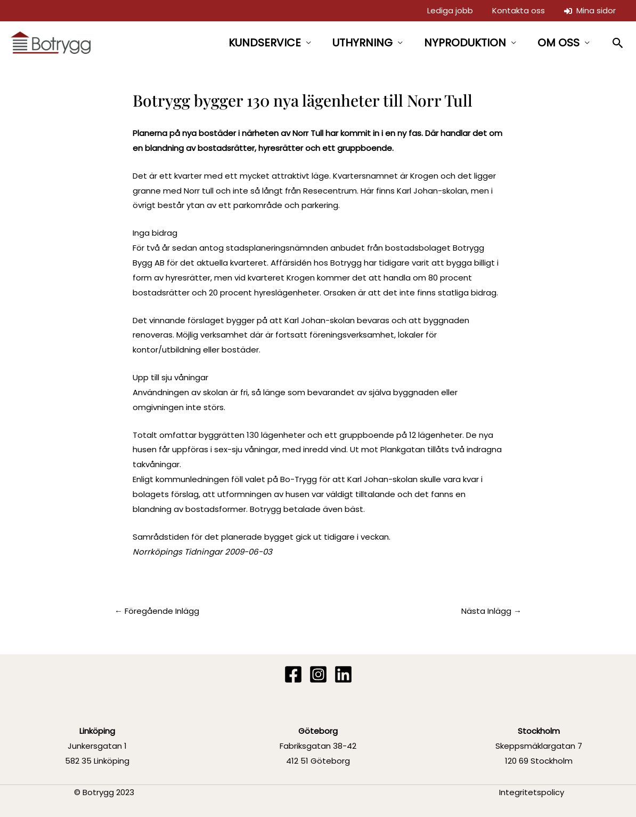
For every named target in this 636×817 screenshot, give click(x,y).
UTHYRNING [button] (362, 42)
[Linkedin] (343, 674)
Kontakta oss (518, 10)
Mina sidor (590, 10)
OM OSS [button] (558, 42)
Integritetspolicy (531, 792)
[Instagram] (318, 674)
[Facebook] (293, 674)
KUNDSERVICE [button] (265, 42)
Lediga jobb (450, 10)
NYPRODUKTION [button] (465, 42)
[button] (618, 43)
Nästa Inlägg (491, 610)
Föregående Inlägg (157, 610)
